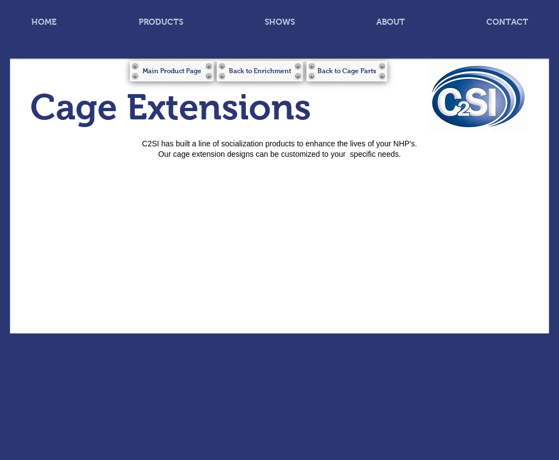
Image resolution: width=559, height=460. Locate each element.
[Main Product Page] (172, 71)
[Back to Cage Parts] (346, 71)
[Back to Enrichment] (260, 71)
